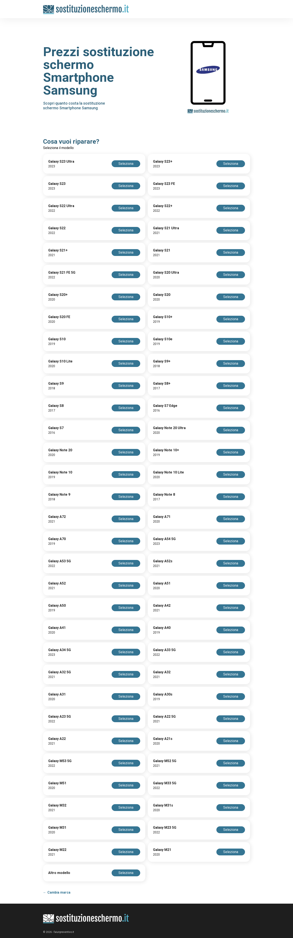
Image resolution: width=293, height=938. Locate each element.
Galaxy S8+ (162, 383)
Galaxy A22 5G (164, 716)
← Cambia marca (56, 892)
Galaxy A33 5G (164, 650)
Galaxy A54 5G (164, 539)
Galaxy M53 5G (59, 761)
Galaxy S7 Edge (165, 406)
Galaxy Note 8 (164, 494)
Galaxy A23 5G (59, 716)
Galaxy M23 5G (164, 827)
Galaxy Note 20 (60, 450)
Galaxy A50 (57, 605)
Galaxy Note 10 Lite (168, 472)
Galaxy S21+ (58, 250)
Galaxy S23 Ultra (61, 161)
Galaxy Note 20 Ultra (169, 428)
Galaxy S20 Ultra (166, 272)
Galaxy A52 (57, 583)
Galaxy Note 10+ (166, 450)
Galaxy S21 (161, 250)
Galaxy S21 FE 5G (61, 272)
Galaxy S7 (56, 428)
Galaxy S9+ (162, 361)
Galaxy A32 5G (59, 672)
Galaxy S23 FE (164, 184)
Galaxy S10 (57, 339)
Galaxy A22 (57, 739)
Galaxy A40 (162, 628)
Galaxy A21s (162, 739)
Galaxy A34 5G (59, 650)
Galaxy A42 (162, 605)
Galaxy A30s (162, 694)
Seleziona (125, 164)
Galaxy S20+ (58, 295)
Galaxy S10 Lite (60, 361)
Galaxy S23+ (162, 161)
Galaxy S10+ (162, 317)
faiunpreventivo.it (64, 932)
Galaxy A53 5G (59, 561)
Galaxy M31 (57, 827)
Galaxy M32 (57, 805)
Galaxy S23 (57, 184)
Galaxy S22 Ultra (61, 206)
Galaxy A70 (57, 539)
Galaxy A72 (57, 517)
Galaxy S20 (161, 295)
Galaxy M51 (57, 783)
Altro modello (59, 873)
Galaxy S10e (162, 339)
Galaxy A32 (162, 672)
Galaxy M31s (163, 805)
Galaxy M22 (57, 850)
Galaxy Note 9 (59, 494)
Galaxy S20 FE (59, 317)
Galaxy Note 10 (60, 472)
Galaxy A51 (162, 583)
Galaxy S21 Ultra (166, 228)
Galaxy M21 (162, 850)
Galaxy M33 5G (164, 783)
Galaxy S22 (57, 228)
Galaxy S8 (56, 406)
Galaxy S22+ (162, 206)
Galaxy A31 (57, 694)
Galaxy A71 (162, 517)
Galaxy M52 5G (164, 761)
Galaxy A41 (57, 628)
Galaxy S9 (56, 383)
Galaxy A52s (162, 561)
